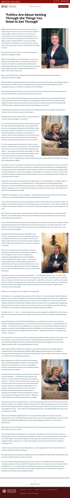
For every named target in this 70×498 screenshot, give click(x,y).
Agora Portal (63, 6)
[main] (35, 248)
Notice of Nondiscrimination (49, 489)
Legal (30, 489)
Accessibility (23, 489)
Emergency (37, 489)
